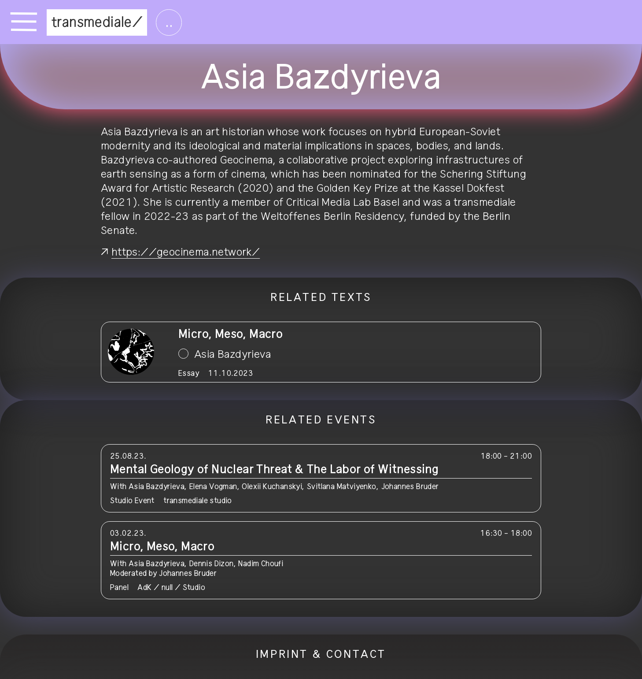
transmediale (91, 22)
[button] (321, 478)
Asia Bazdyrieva (232, 354)
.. (169, 22)
